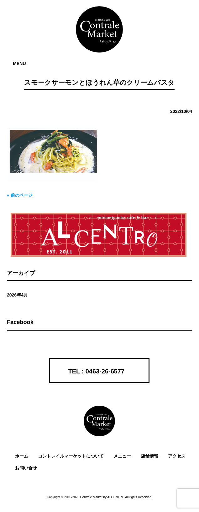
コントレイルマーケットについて (71, 456)
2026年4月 (17, 294)
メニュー (122, 456)
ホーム (21, 456)
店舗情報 (149, 456)
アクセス (177, 456)
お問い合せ (26, 467)
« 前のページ (20, 195)
